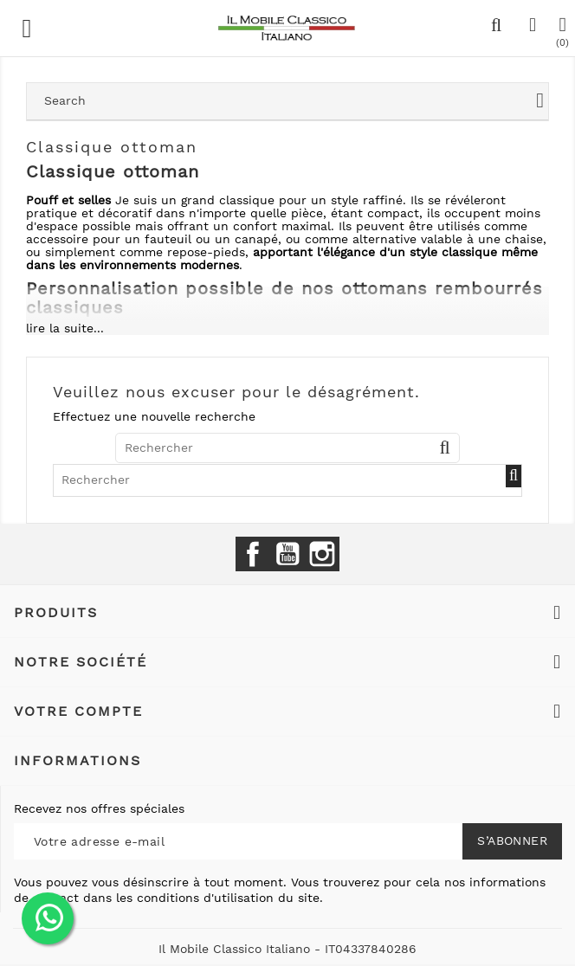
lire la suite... (65, 328)
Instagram (322, 554)
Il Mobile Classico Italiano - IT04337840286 (287, 949)
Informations (77, 760)
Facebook (253, 554)
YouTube (287, 554)
